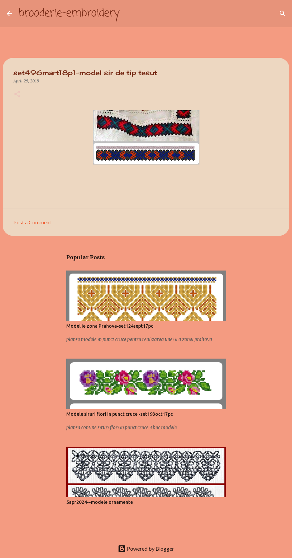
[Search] (129, 14)
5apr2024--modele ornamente (99, 502)
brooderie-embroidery (69, 13)
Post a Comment (32, 222)
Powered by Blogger (146, 548)
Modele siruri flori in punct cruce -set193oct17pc (119, 414)
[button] (17, 94)
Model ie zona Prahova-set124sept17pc (109, 326)
